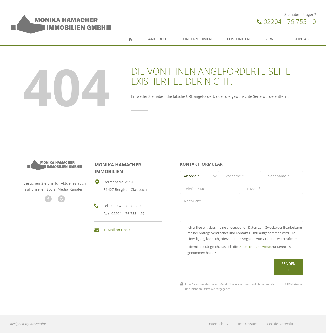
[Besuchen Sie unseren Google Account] (60, 203)
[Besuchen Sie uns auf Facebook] (47, 203)
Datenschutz (218, 323)
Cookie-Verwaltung (283, 323)
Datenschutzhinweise (259, 249)
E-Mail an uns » (117, 227)
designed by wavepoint (28, 323)
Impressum (247, 323)
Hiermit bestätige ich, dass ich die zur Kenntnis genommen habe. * (239, 252)
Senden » (289, 268)
